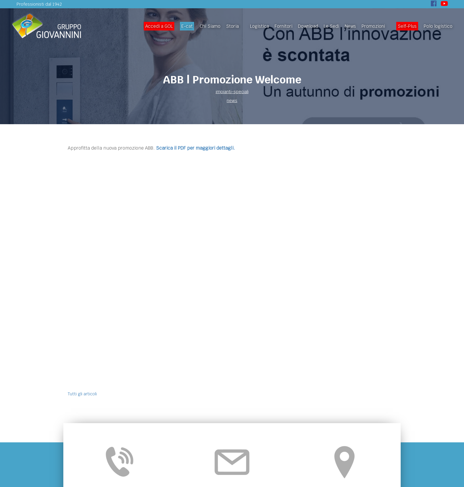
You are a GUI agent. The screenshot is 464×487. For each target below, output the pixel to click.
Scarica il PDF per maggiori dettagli (194, 148)
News (350, 26)
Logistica (259, 26)
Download (308, 26)
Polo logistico (438, 26)
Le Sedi (331, 26)
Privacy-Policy (267, 467)
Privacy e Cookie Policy (299, 439)
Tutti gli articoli (82, 163)
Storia (232, 26)
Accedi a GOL (159, 26)
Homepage (120, 439)
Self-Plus (407, 26)
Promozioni (373, 26)
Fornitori (283, 26)
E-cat (187, 26)
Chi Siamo (210, 26)
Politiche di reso (343, 439)
